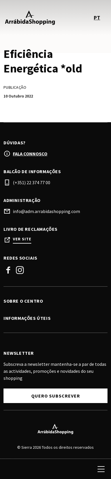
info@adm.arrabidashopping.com (46, 211)
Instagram (20, 270)
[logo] (30, 17)
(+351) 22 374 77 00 (31, 182)
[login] (79, 469)
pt (97, 17)
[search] (10, 469)
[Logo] (55, 429)
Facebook (8, 270)
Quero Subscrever (55, 396)
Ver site (22, 239)
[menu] (101, 469)
